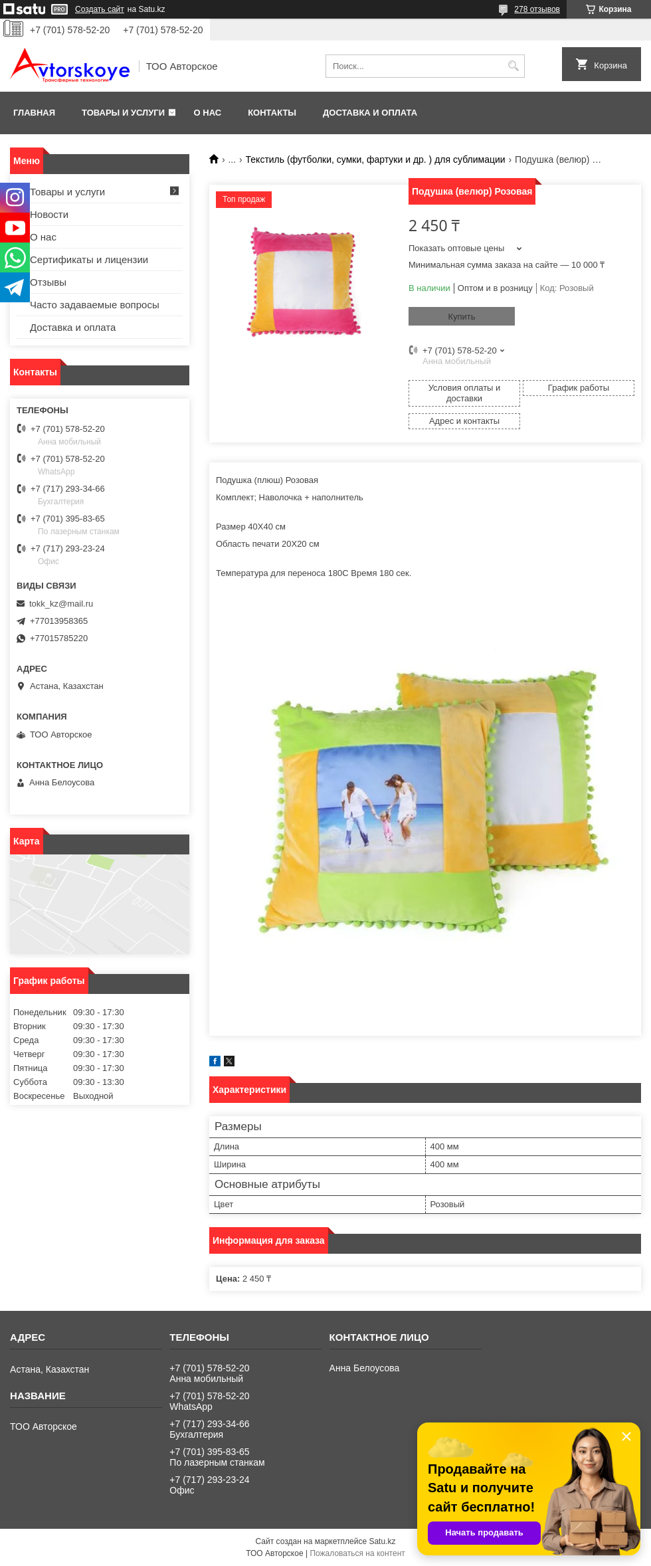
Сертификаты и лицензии (89, 259)
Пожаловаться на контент (357, 1553)
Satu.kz (382, 1541)
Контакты (272, 113)
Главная (34, 113)
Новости (49, 214)
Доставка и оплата (370, 113)
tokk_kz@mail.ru (61, 604)
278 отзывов (537, 9)
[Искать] (513, 66)
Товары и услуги (123, 113)
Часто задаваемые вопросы (94, 304)
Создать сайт (99, 9)
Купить (461, 317)
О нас (208, 113)
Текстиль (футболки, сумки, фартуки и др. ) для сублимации (376, 159)
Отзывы (48, 282)
